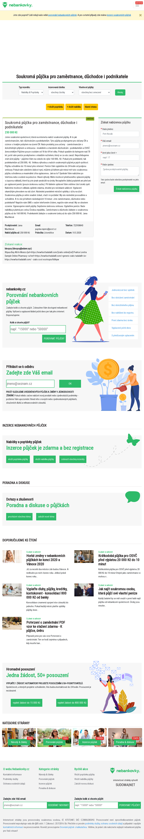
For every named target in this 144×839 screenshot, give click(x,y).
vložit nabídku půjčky (44, 459)
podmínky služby (92, 823)
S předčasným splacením (123, 335)
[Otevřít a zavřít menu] (137, 5)
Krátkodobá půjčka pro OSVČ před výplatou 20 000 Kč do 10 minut (118, 560)
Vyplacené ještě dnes (121, 328)
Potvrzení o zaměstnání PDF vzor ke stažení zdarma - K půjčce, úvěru (45, 627)
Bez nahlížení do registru (123, 313)
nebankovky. (20, 5)
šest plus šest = (109, 152)
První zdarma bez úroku (122, 320)
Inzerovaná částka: (56, 87)
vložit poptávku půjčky (18, 459)
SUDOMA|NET (125, 785)
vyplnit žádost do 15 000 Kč (26, 702)
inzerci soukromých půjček (119, 15)
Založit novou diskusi (84, 783)
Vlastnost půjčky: (86, 87)
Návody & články (46, 774)
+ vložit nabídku (74, 107)
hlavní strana (90, 107)
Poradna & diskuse (47, 788)
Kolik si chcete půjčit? (20, 322)
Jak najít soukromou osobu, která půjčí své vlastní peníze (117, 591)
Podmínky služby (10, 779)
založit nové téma (46, 516)
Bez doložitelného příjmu (123, 305)
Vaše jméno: (107, 129)
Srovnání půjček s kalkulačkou (73, 827)
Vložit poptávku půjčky (84, 774)
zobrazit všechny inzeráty (72, 459)
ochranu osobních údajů (112, 823)
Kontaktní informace (12, 774)
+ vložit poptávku (55, 107)
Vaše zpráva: (107, 164)
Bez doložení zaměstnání (123, 297)
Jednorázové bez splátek (123, 290)
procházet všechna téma (19, 516)
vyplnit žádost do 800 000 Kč (72, 702)
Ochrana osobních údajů (14, 783)
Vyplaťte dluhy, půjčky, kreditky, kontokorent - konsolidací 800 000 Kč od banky (46, 593)
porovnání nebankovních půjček (62, 15)
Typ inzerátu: (24, 87)
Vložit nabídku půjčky (83, 779)
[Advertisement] (72, 48)
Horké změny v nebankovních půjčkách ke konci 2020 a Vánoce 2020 (45, 560)
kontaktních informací (13, 827)
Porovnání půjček (46, 779)
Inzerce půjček (45, 783)
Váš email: (106, 141)
